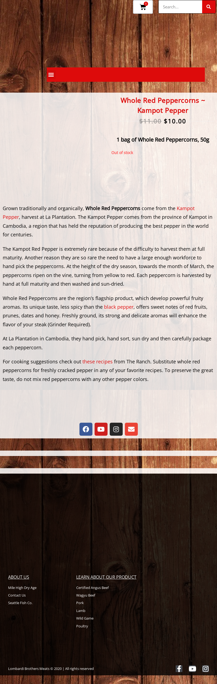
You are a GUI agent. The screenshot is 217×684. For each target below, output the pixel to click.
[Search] (209, 6)
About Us (18, 577)
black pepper (118, 307)
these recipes (97, 361)
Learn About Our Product (106, 577)
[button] (51, 74)
